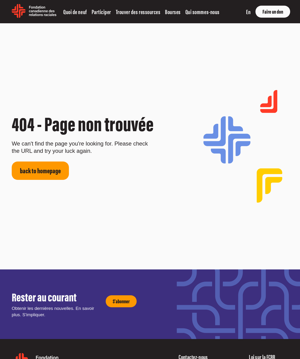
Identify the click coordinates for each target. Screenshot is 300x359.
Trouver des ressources (138, 11)
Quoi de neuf (75, 11)
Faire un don (272, 11)
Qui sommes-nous (202, 11)
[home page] (34, 16)
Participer (101, 11)
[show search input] (238, 12)
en (248, 11)
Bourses (173, 11)
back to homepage (40, 170)
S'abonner (121, 301)
